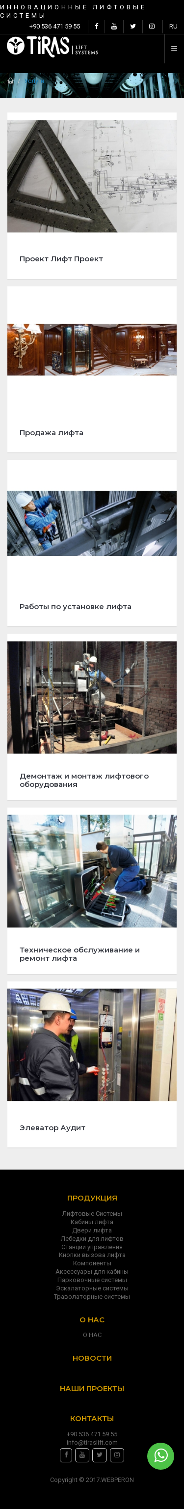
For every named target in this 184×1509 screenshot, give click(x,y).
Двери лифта (92, 1230)
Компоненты (92, 1263)
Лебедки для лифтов (92, 1238)
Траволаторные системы (92, 1296)
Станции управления (92, 1247)
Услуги (34, 80)
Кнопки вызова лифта (92, 1254)
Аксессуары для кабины (92, 1271)
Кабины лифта (92, 1222)
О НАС (92, 1335)
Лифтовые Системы (92, 1213)
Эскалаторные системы (92, 1288)
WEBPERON (117, 1479)
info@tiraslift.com (92, 1442)
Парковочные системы (92, 1280)
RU (173, 26)
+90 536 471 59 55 (54, 26)
